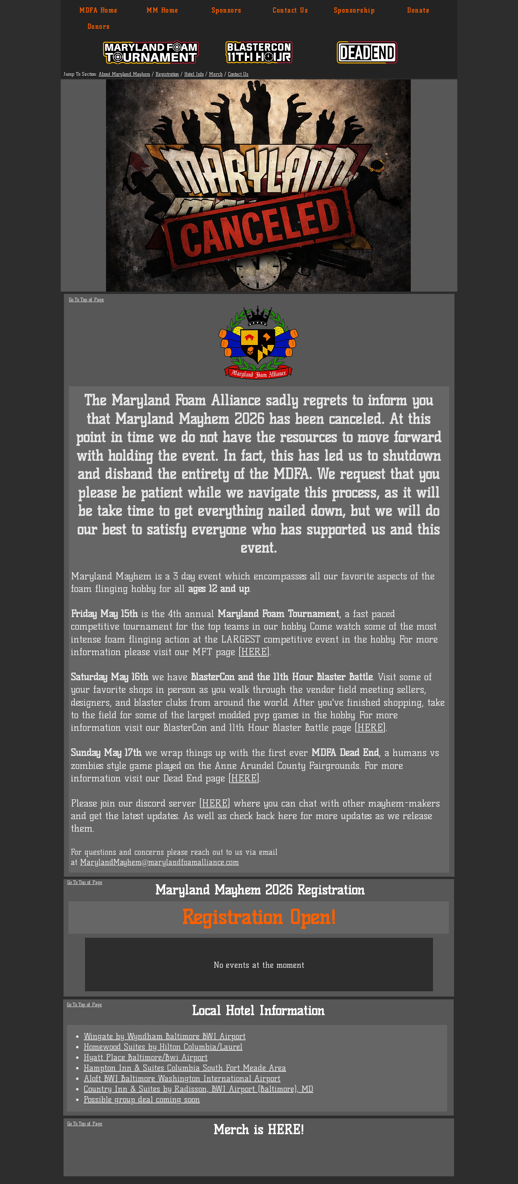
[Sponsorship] (354, 10)
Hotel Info (194, 74)
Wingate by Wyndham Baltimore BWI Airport (165, 1036)
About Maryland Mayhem (124, 74)
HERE (254, 652)
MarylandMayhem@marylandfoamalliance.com (159, 862)
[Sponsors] (226, 10)
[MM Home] (163, 10)
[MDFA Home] (99, 10)
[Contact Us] (290, 10)
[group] (260, 1160)
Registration (167, 74)
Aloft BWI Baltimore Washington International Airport (182, 1078)
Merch (216, 74)
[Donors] (99, 27)
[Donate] (418, 10)
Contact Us (238, 74)
